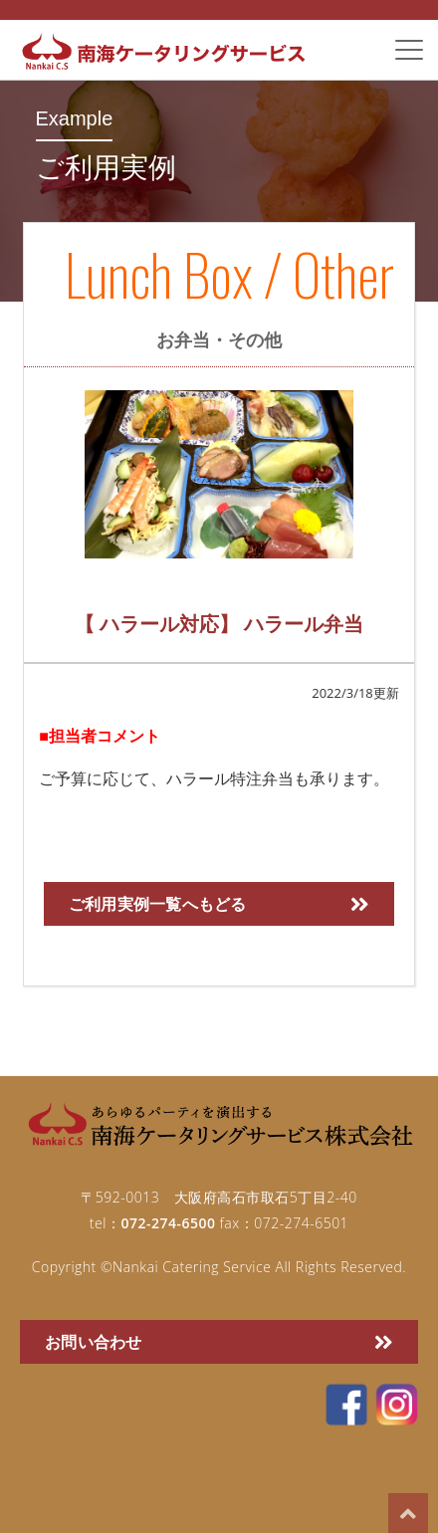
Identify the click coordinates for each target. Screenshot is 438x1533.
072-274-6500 (167, 1222)
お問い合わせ (219, 1342)
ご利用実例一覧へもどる (219, 904)
